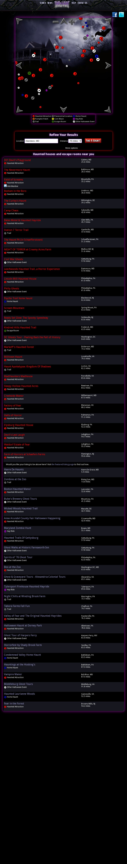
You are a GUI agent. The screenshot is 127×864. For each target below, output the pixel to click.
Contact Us (82, 3)
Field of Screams (13, 179)
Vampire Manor (13, 674)
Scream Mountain (14, 308)
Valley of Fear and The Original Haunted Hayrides (32, 615)
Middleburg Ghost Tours (18, 684)
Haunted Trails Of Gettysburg (21, 537)
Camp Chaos (11, 210)
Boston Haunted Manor (17, 489)
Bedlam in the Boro (15, 190)
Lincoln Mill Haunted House (20, 278)
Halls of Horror (13, 415)
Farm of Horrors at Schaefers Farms (24, 454)
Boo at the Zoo (12, 567)
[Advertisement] (63, 762)
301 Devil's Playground (17, 160)
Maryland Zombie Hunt (17, 528)
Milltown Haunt (13, 356)
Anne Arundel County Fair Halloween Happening (32, 518)
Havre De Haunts (14, 469)
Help (74, 3)
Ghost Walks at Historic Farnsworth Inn (26, 547)
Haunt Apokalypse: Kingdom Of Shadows (27, 366)
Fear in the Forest (14, 703)
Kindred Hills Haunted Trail (20, 327)
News (50, 3)
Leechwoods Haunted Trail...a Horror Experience (32, 269)
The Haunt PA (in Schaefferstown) (23, 239)
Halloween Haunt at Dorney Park (23, 625)
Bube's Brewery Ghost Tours (20, 498)
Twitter (122, 15)
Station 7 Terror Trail (16, 230)
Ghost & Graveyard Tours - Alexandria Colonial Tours (34, 576)
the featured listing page (63, 464)
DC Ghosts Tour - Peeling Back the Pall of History (32, 337)
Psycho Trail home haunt (18, 298)
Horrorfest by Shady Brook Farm (23, 645)
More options (71, 148)
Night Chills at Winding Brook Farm (24, 596)
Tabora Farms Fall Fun (17, 606)
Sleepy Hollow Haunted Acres (21, 386)
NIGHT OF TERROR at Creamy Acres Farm (27, 249)
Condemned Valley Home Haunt (22, 654)
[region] (63, 66)
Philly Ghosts (11, 288)
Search (43, 3)
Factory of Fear (12, 405)
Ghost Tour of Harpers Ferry (20, 635)
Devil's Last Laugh (14, 434)
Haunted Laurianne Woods (19, 693)
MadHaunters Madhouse (18, 376)
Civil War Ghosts (13, 259)
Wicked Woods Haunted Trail (21, 508)
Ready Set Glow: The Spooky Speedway (26, 317)
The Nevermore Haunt (17, 169)
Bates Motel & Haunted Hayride (22, 220)
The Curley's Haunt (15, 200)
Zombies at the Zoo (15, 479)
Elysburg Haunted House (18, 425)
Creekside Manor (14, 395)
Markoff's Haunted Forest (19, 347)
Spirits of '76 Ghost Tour (18, 557)
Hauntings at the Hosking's (19, 664)
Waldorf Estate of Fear (17, 444)
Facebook (115, 15)
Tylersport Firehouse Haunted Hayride (26, 586)
